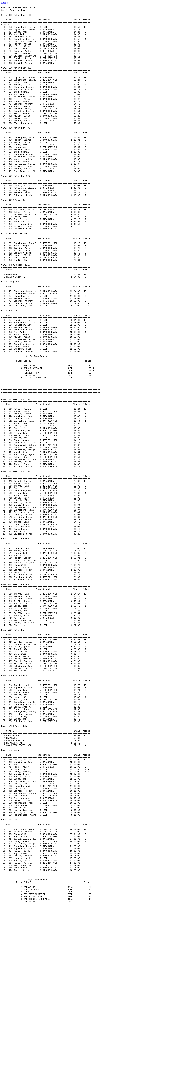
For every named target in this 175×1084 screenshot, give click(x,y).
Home (4, 2)
